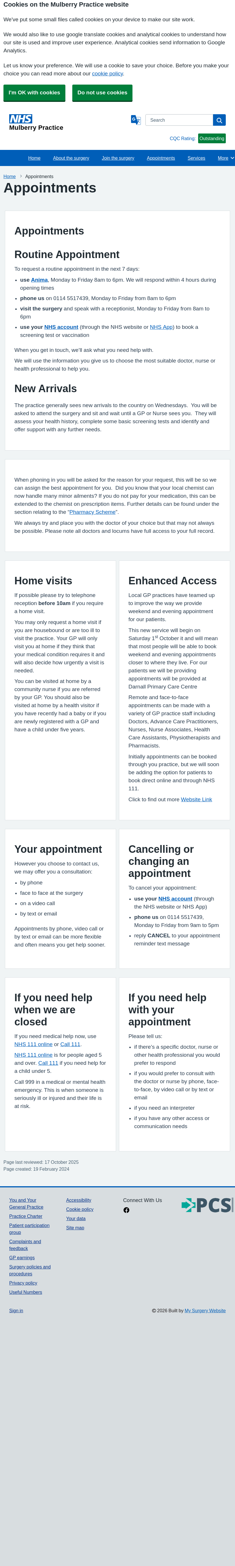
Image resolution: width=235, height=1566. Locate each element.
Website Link (196, 799)
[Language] (136, 120)
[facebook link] (126, 1211)
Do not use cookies (102, 92)
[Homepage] (69, 122)
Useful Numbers (25, 1292)
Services (196, 158)
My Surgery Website (205, 1310)
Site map (75, 1227)
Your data (76, 1218)
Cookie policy (80, 1209)
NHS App (161, 327)
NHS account (61, 327)
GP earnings (22, 1257)
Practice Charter (25, 1216)
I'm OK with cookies (34, 92)
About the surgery (71, 158)
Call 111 (70, 1044)
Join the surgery (118, 158)
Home (34, 158)
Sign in (16, 1310)
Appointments (161, 158)
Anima (39, 280)
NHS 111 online (33, 1044)
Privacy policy (23, 1283)
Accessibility (78, 1200)
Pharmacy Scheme (92, 512)
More (226, 157)
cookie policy (107, 73)
